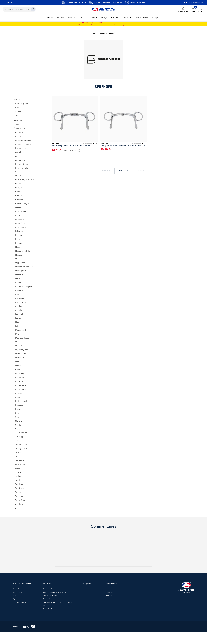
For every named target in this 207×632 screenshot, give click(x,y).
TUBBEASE (19, 460)
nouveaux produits (66, 18)
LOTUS (17, 326)
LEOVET (18, 318)
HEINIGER (19, 255)
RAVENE (18, 393)
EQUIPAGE (19, 219)
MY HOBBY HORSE (22, 350)
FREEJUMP (19, 243)
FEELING (18, 235)
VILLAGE (18, 472)
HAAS (17, 247)
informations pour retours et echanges (57, 602)
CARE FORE (19, 176)
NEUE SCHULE (20, 354)
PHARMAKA (19, 377)
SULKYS (17, 116)
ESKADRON (19, 231)
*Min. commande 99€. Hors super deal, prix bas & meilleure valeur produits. (103, 24)
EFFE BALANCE (20, 211)
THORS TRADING (21, 433)
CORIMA (18, 196)
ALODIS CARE (20, 160)
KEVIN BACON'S (21, 302)
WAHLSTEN (19, 484)
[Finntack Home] (103, 9)
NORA (17, 362)
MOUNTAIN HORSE (22, 338)
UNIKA (17, 468)
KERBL (17, 294)
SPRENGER (19, 421)
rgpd (15, 599)
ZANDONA (19, 504)
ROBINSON (19, 405)
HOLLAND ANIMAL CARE (24, 267)
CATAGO (18, 188)
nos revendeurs (89, 589)
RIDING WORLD (21, 401)
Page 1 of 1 (124, 171)
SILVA (17, 413)
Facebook (109, 589)
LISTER (17, 322)
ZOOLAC (18, 512)
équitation (115, 18)
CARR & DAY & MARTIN (24, 180)
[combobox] (19, 9)
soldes (50, 18)
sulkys (104, 18)
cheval (82, 18)
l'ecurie (127, 18)
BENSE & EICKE (21, 168)
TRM (17, 457)
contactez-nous (48, 589)
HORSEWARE (20, 275)
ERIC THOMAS (20, 227)
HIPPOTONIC (20, 263)
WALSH (18, 492)
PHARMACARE (20, 148)
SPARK (17, 417)
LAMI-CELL (19, 314)
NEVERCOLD (19, 358)
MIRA (17, 334)
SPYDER (18, 425)
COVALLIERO (19, 200)
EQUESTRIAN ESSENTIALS (24, 140)
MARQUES (101, 33)
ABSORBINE (19, 152)
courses (93, 18)
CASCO (18, 184)
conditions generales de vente (54, 592)
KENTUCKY (19, 290)
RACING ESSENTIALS (23, 144)
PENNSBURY (19, 374)
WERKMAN (19, 496)
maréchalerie (141, 18)
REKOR (17, 397)
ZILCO (17, 508)
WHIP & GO (20, 500)
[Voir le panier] (200, 9)
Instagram (109, 592)
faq (44, 605)
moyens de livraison (50, 595)
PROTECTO (19, 381)
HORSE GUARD (20, 271)
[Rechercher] (33, 9)
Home (94, 33)
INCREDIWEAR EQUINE (23, 287)
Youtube (109, 595)
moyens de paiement (50, 599)
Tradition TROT (21, 445)
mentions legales (19, 602)
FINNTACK (19, 136)
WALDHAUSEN (20, 488)
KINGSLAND (19, 310)
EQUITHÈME (20, 223)
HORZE (17, 279)
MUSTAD (18, 346)
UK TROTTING (20, 464)
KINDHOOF (19, 306)
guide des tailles (49, 609)
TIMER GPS (19, 437)
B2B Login (188, 2)
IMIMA (18, 283)
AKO (16, 156)
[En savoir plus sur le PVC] (79, 150)
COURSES (17, 112)
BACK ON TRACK (21, 164)
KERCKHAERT (20, 298)
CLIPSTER (18, 192)
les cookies (17, 592)
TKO (16, 441)
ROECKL (18, 409)
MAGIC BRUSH (20, 330)
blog (14, 595)
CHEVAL (17, 108)
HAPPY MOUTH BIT (22, 251)
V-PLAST (18, 476)
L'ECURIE (17, 124)
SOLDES (17, 100)
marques (156, 18)
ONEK (17, 370)
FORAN (17, 239)
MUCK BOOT (20, 342)
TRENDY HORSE (21, 449)
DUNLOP (18, 207)
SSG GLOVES (20, 429)
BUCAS (18, 172)
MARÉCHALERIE (19, 128)
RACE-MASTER (20, 385)
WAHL (17, 480)
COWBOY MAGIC (22, 204)
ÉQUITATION (18, 120)
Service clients (198, 2)
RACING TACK (20, 389)
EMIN (17, 215)
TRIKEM (18, 453)
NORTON (18, 366)
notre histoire (18, 589)
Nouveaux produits (22, 104)
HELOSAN (18, 259)
